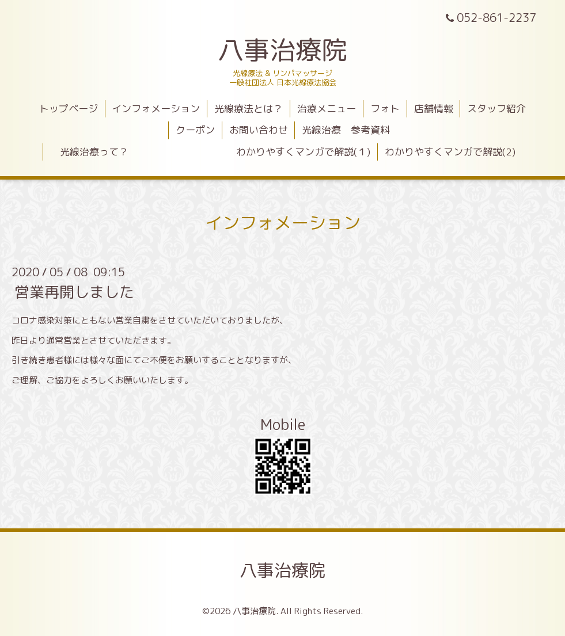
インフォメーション (156, 108)
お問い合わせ (258, 129)
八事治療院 (295, 49)
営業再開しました (74, 291)
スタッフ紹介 (496, 108)
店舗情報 (433, 108)
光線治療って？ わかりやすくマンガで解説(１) (210, 151)
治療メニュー (326, 108)
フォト (385, 108)
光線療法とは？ (248, 108)
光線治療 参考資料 (346, 129)
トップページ (68, 108)
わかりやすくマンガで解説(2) (450, 151)
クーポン (195, 129)
